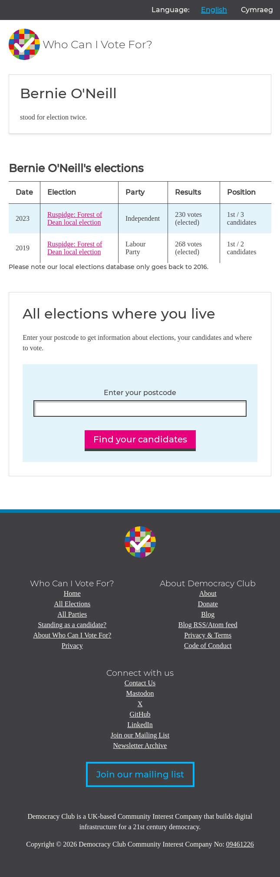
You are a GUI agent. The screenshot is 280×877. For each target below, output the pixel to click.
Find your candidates (140, 439)
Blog (207, 614)
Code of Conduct (207, 645)
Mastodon (140, 693)
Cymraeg (257, 10)
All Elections (72, 604)
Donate (208, 604)
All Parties (72, 614)
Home (72, 593)
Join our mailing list (140, 774)
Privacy (72, 645)
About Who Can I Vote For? (72, 635)
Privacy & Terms (207, 635)
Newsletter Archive (140, 745)
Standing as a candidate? (72, 624)
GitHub (140, 714)
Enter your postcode (140, 393)
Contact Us (140, 683)
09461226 (240, 844)
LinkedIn (140, 724)
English (214, 10)
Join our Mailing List (140, 735)
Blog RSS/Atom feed (207, 624)
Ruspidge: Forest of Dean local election (74, 218)
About (208, 593)
